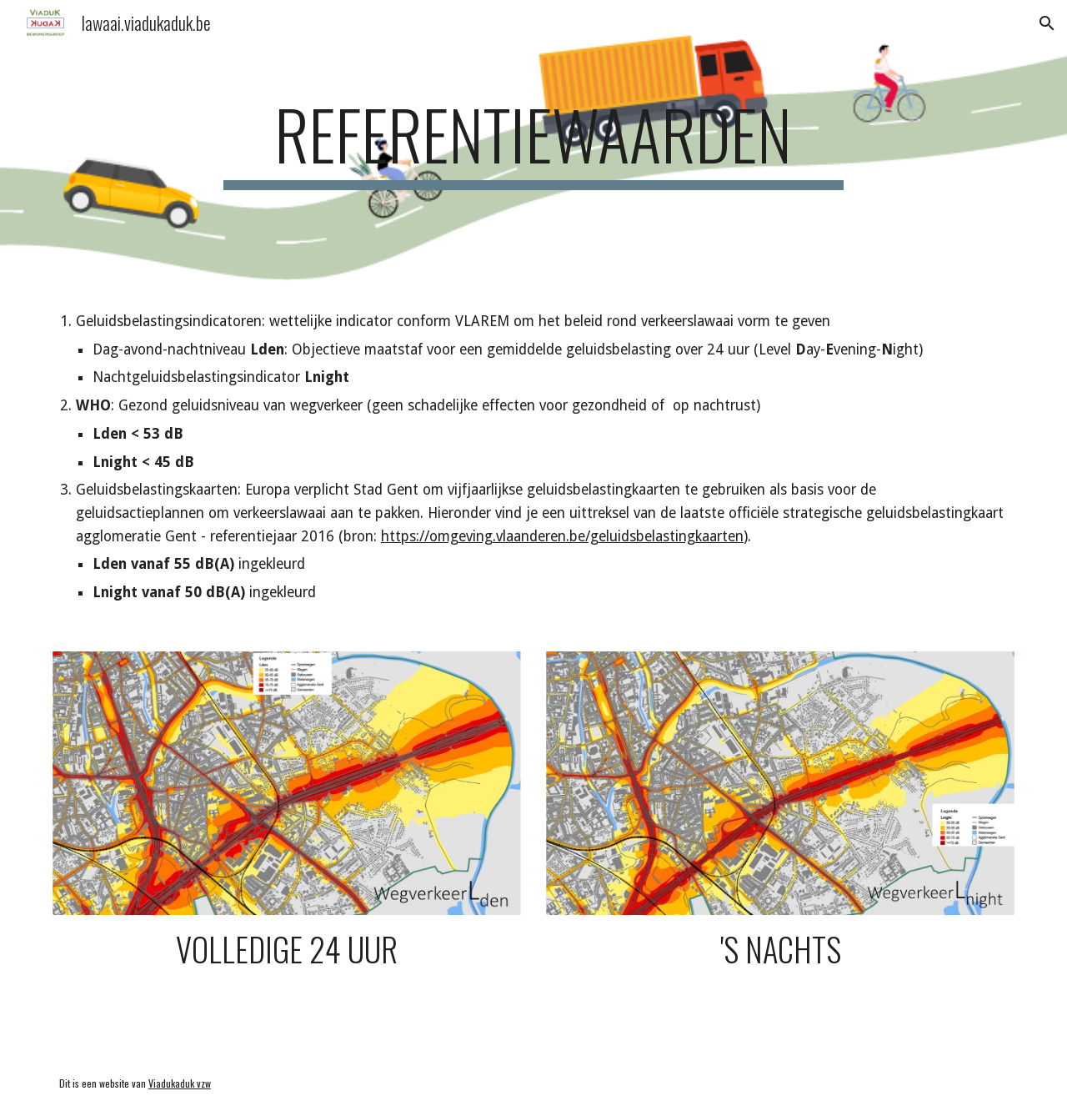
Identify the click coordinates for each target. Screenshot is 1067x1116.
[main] (533, 142)
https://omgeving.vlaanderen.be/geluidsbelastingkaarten (562, 536)
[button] (1047, 23)
